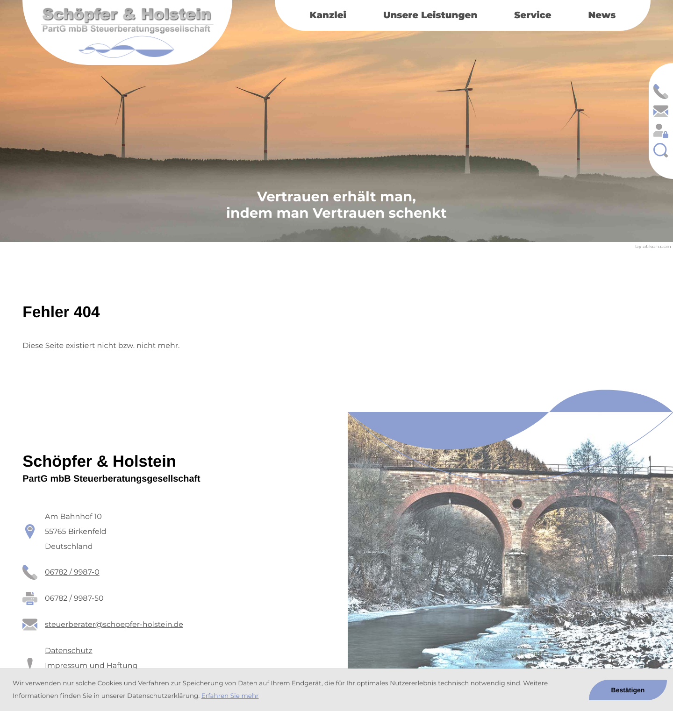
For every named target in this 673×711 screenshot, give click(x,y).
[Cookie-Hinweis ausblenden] (627, 690)
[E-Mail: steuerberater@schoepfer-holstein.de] (661, 111)
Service (532, 15)
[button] (661, 91)
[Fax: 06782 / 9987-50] (74, 598)
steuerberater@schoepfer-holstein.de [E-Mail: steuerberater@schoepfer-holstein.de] (114, 624)
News (602, 15)
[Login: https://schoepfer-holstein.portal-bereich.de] (661, 131)
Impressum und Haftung (91, 665)
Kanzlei (328, 15)
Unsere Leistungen (430, 15)
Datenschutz (69, 650)
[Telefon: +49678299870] (72, 572)
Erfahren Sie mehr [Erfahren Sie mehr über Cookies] (230, 696)
